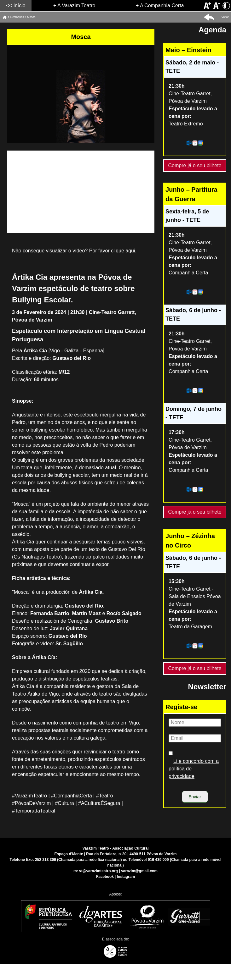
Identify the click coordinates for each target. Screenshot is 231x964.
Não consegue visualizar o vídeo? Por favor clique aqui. (74, 250)
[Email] (195, 738)
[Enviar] (195, 797)
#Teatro (104, 795)
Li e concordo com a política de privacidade (194, 768)
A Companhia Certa (162, 5)
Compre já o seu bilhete (195, 163)
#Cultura (64, 803)
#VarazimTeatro (29, 795)
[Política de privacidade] (171, 753)
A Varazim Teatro (76, 5)
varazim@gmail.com (139, 871)
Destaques (17, 17)
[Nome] (195, 723)
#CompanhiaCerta (71, 795)
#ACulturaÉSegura (99, 803)
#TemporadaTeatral (33, 810)
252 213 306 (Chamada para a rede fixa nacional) (78, 859)
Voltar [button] (225, 17)
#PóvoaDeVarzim (31, 803)
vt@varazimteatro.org (98, 871)
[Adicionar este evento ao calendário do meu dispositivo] (195, 143)
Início (19, 5)
